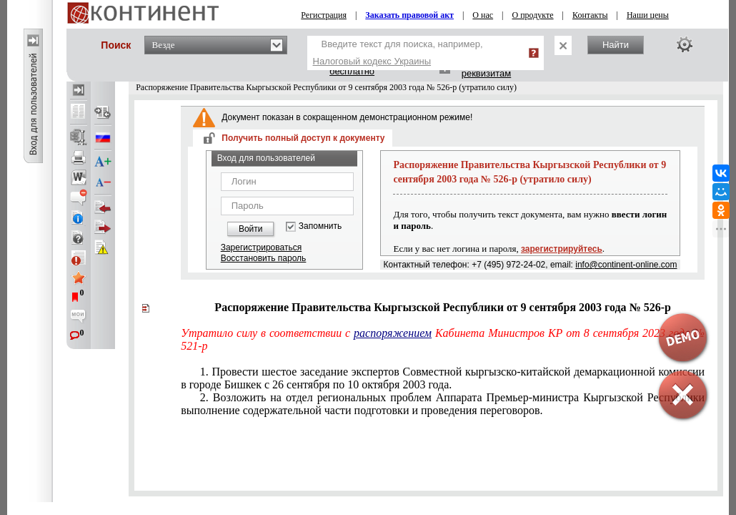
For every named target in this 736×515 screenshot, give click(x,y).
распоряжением (393, 333)
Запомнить (320, 226)
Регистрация (324, 15)
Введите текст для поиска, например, (398, 53)
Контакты (590, 15)
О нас (482, 15)
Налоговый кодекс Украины (372, 61)
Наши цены (648, 15)
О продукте (533, 15)
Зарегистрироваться (261, 247)
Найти (615, 44)
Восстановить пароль (264, 258)
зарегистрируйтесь (561, 249)
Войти (251, 229)
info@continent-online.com (626, 265)
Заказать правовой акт (409, 15)
